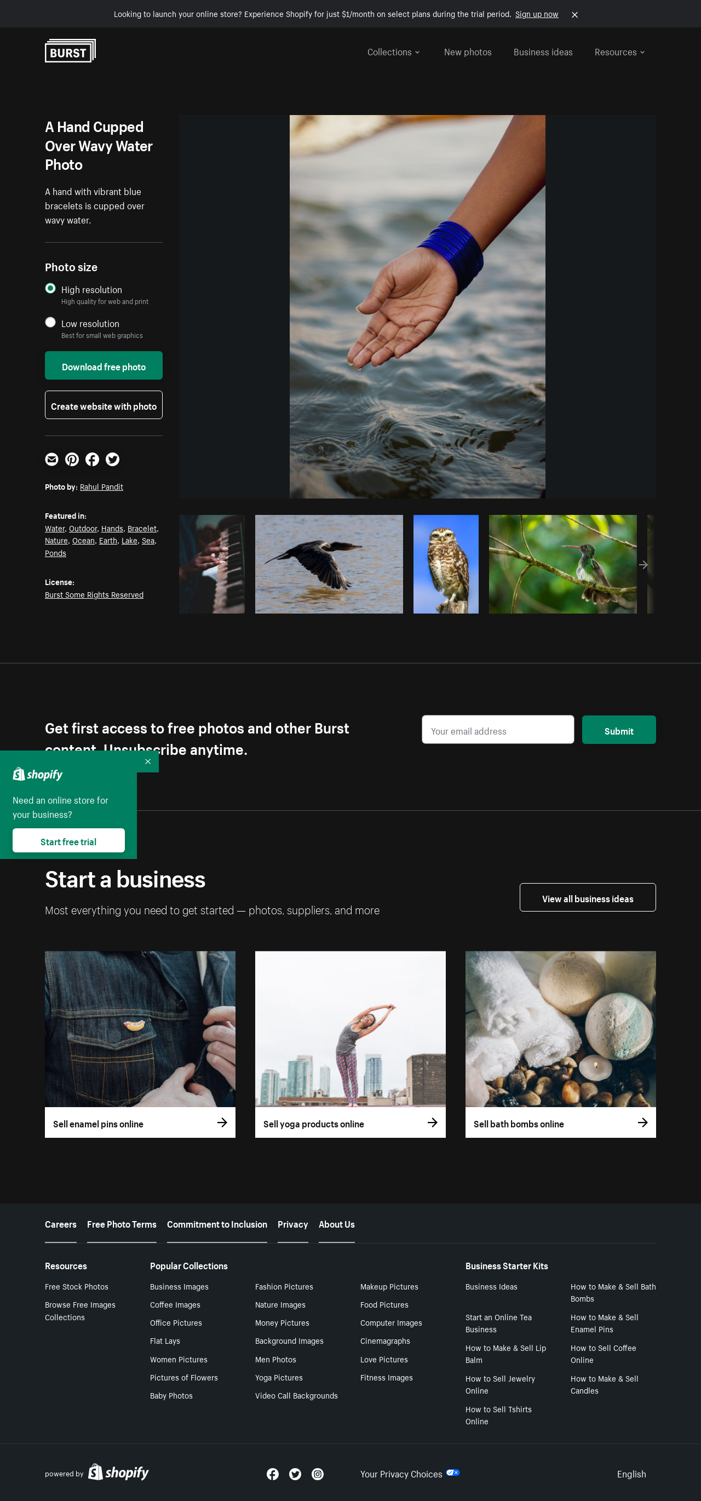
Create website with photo (104, 405)
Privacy (293, 1223)
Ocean (83, 540)
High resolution (91, 289)
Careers (61, 1223)
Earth (108, 540)
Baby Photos (171, 1395)
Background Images (289, 1340)
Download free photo (104, 365)
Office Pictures (176, 1322)
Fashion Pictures (284, 1286)
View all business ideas (588, 897)
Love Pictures (384, 1359)
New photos (468, 50)
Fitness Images (386, 1377)
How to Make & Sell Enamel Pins (605, 1322)
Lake (129, 540)
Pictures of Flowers (184, 1377)
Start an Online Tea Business (499, 1322)
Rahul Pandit (101, 486)
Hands (112, 528)
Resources (620, 50)
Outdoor (83, 528)
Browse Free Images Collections (80, 1310)
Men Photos (275, 1359)
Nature (56, 540)
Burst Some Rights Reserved (94, 594)
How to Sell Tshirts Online (499, 1414)
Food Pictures (384, 1304)
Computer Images (391, 1322)
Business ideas (543, 50)
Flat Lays (165, 1340)
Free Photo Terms (122, 1223)
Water (55, 528)
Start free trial (68, 840)
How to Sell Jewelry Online (500, 1384)
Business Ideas (492, 1286)
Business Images (179, 1286)
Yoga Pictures (279, 1377)
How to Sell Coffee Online (603, 1353)
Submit (619, 730)
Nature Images (280, 1304)
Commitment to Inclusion (217, 1223)
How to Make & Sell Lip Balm (506, 1353)
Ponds (55, 552)
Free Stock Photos (76, 1286)
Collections (393, 50)
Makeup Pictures (389, 1286)
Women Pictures (179, 1359)
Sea (148, 540)
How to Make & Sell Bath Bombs (613, 1292)
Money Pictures (282, 1322)
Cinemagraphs (385, 1340)
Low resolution (90, 323)
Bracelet (142, 528)
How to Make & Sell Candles (605, 1384)
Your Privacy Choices (410, 1472)
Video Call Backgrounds (296, 1395)
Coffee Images (175, 1304)
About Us (337, 1223)
